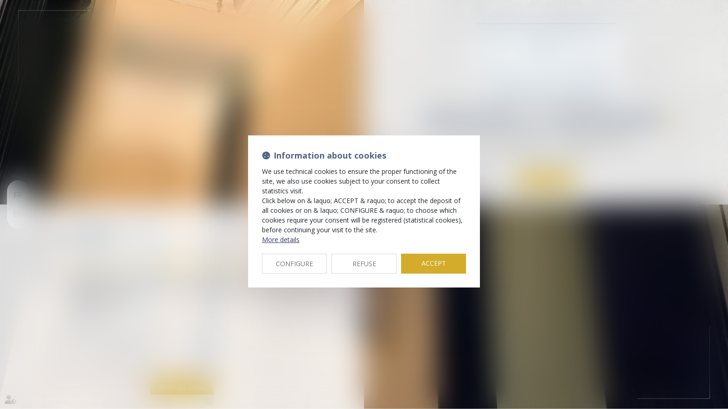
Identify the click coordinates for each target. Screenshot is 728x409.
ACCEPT (433, 263)
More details (281, 239)
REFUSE (364, 263)
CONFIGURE (294, 263)
